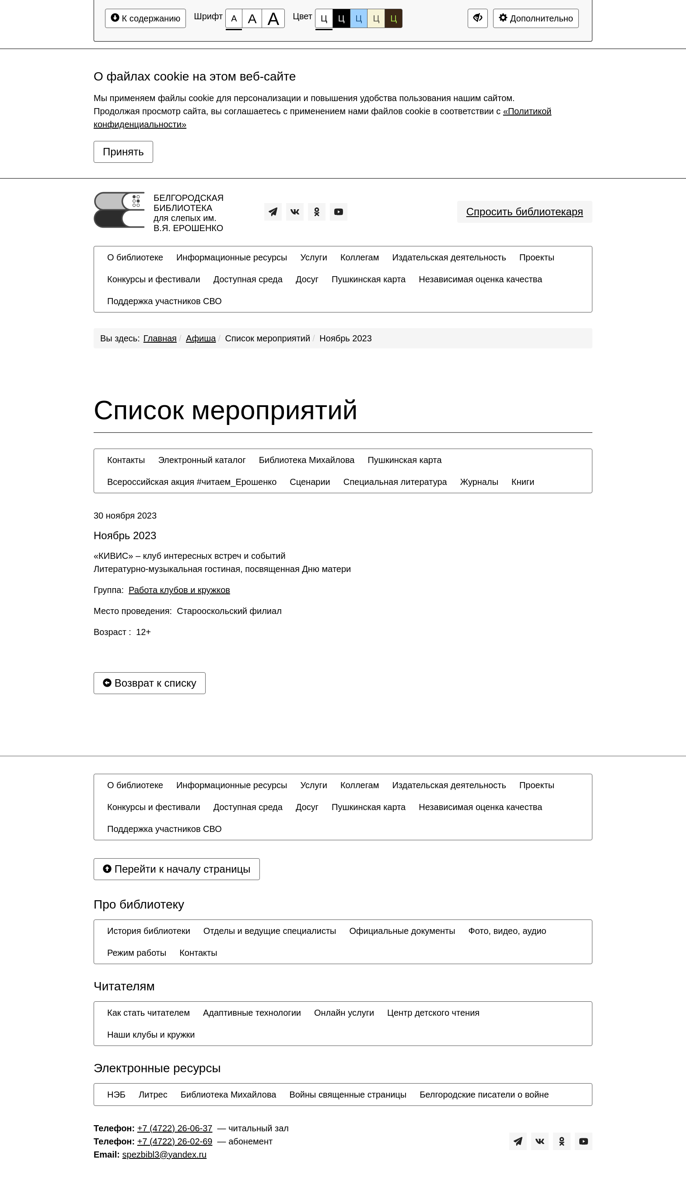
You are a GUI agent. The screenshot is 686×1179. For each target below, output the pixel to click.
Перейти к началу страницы (177, 869)
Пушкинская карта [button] (369, 279)
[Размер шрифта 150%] (252, 18)
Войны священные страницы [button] (347, 1094)
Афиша (201, 338)
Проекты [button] (536, 257)
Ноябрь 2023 (345, 338)
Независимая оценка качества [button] (480, 279)
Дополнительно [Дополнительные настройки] (536, 18)
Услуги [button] (313, 257)
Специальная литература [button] (395, 482)
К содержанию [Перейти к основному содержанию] (145, 18)
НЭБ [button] (116, 1094)
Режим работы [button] (136, 953)
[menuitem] (135, 257)
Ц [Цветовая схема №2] (341, 18)
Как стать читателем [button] (148, 1013)
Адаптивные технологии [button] (252, 1013)
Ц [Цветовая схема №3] (359, 18)
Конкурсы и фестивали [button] (153, 279)
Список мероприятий (268, 338)
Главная (160, 338)
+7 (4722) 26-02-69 (175, 1141)
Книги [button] (522, 482)
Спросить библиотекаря (524, 212)
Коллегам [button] (359, 257)
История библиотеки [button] (148, 931)
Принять (123, 152)
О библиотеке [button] (135, 257)
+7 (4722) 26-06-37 (175, 1128)
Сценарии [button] (310, 482)
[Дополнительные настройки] (478, 18)
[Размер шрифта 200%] (273, 18)
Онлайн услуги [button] (344, 1013)
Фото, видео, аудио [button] (507, 931)
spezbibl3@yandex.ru (164, 1154)
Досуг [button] (307, 279)
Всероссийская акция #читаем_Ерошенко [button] (191, 482)
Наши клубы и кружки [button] (151, 1034)
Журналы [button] (479, 482)
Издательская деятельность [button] (449, 257)
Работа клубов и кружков (179, 590)
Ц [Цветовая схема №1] (323, 21)
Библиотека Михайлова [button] (307, 460)
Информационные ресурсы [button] (231, 257)
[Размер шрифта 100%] (233, 18)
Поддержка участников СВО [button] (164, 301)
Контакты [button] (126, 460)
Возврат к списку (149, 683)
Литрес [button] (153, 1094)
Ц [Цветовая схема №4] (376, 18)
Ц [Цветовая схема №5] (393, 18)
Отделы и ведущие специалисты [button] (269, 931)
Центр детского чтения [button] (433, 1013)
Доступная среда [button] (248, 279)
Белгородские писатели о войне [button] (484, 1094)
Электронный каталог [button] (201, 460)
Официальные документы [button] (402, 931)
